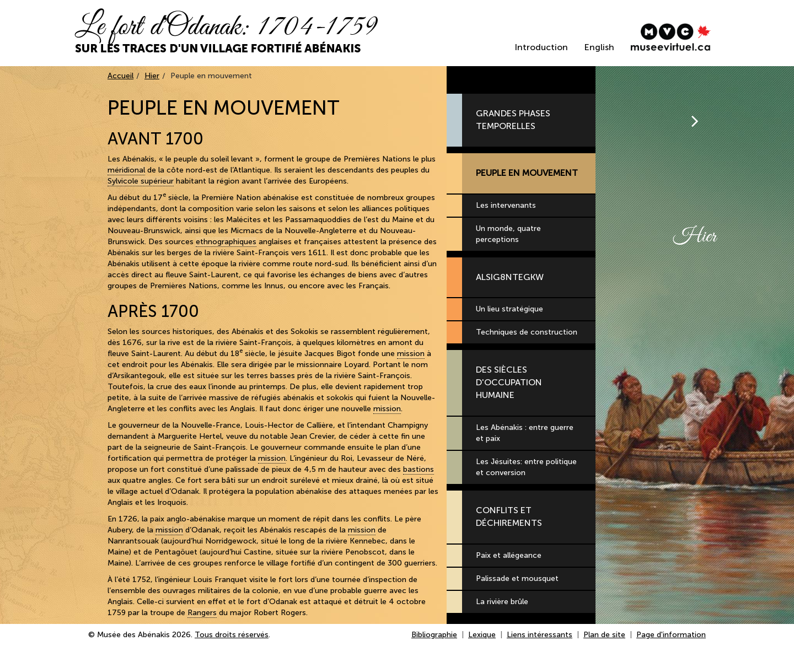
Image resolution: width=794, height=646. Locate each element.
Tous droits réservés (232, 634)
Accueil (120, 75)
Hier (151, 75)
